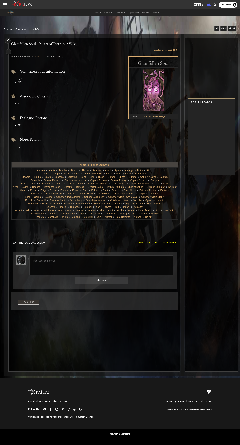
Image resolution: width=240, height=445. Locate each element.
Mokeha (76, 217)
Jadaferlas (48, 210)
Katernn (80, 210)
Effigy (45, 190)
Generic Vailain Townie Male (122, 197)
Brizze (122, 177)
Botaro (111, 177)
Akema (85, 170)
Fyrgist (141, 193)
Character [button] (120, 12)
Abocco (41, 170)
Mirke (65, 217)
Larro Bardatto (67, 213)
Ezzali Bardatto (54, 193)
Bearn (47, 177)
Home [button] (97, 12)
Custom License (86, 417)
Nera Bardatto (123, 217)
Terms (190, 401)
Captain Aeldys (148, 177)
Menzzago (53, 217)
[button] (199, 5)
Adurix (51, 170)
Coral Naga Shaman (139, 183)
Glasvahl (41, 200)
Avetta (109, 173)
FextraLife (171, 410)
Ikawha (107, 207)
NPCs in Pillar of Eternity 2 (94, 165)
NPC (38, 56)
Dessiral (69, 187)
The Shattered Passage (153, 116)
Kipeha (120, 210)
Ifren (97, 207)
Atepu (57, 173)
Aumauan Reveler (93, 173)
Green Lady (76, 200)
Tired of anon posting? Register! (156, 242)
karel (69, 210)
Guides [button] (155, 12)
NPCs (36, 29)
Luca (81, 213)
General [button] (108, 12)
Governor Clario (58, 200)
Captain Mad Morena (75, 180)
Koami (131, 210)
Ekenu (54, 190)
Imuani (126, 207)
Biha (92, 177)
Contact (66, 401)
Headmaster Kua (102, 203)
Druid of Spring (136, 187)
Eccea (34, 190)
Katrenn (92, 210)
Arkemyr (128, 170)
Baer (118, 173)
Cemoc (58, 183)
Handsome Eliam (51, 203)
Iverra (36, 210)
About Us (57, 401)
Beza (83, 177)
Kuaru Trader (145, 210)
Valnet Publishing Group (200, 410)
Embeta (66, 190)
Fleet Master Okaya (124, 193)
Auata (77, 173)
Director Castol (96, 187)
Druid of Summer (157, 187)
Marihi (144, 213)
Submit (101, 280)
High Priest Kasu (134, 203)
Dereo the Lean (53, 187)
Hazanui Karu (83, 203)
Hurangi (87, 207)
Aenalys (62, 170)
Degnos (38, 187)
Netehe (137, 217)
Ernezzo (117, 190)
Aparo (117, 170)
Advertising (171, 401)
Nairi (98, 217)
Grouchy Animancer (96, 200)
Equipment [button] (133, 12)
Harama (68, 203)
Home (31, 401)
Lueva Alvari (109, 213)
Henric (118, 203)
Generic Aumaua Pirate (68, 197)
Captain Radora (98, 180)
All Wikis (40, 401)
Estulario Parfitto (149, 190)
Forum (48, 401)
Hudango (75, 207)
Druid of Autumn (116, 187)
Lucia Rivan (93, 213)
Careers (182, 401)
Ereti (106, 190)
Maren (133, 213)
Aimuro (74, 170)
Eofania (96, 190)
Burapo (132, 177)
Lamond (52, 213)
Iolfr (28, 210)
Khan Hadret (106, 210)
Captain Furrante (52, 180)
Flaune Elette (86, 193)
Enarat (76, 190)
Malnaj (123, 213)
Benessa (59, 177)
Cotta (157, 183)
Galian (37, 197)
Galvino (48, 197)
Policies (207, 401)
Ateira (140, 170)
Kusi (157, 210)
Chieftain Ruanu (74, 183)
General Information (15, 29)
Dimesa (81, 187)
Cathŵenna (45, 183)
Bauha (37, 177)
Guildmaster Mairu (119, 200)
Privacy (198, 401)
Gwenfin (137, 200)
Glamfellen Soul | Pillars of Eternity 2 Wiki (44, 44)
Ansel (108, 170)
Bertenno (72, 177)
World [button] (145, 12)
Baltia (128, 173)
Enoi (86, 190)
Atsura (66, 173)
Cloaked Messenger (96, 183)
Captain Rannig (118, 180)
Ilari (117, 207)
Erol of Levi (131, 190)
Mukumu (88, 217)
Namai (108, 217)
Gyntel (148, 200)
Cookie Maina (118, 183)
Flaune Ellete (103, 193)
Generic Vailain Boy (94, 197)
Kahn (60, 210)
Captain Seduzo (138, 180)
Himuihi (62, 207)
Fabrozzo (70, 193)
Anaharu (96, 170)
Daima (26, 187)
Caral (32, 183)
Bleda (101, 177)
